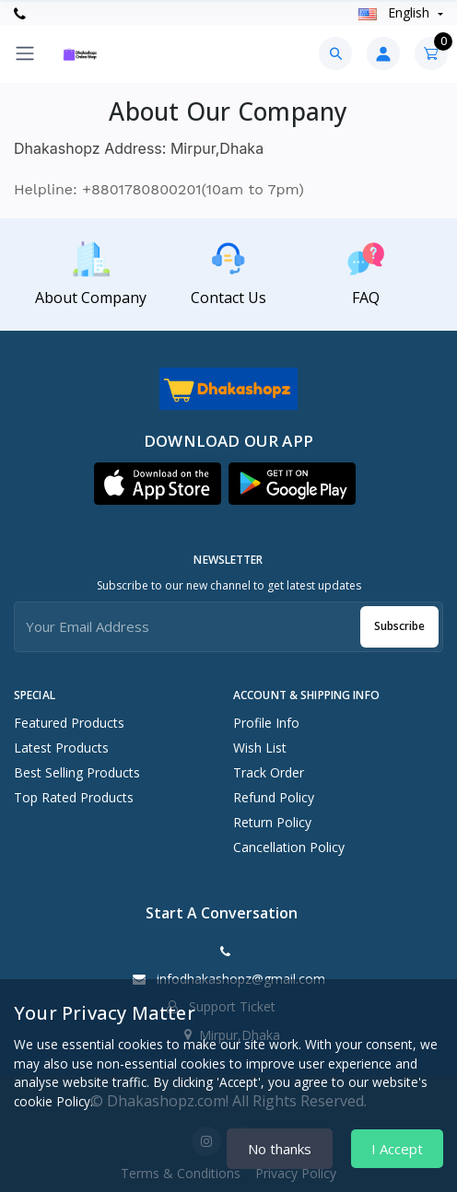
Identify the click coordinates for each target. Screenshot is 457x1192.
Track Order (268, 772)
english (395, 12)
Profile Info (266, 722)
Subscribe (399, 626)
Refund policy (273, 797)
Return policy (272, 822)
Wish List (260, 747)
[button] (157, 483)
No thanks (279, 1148)
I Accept (397, 1148)
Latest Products (61, 747)
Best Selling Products (77, 772)
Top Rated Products (74, 797)
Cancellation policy (289, 847)
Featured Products (69, 722)
